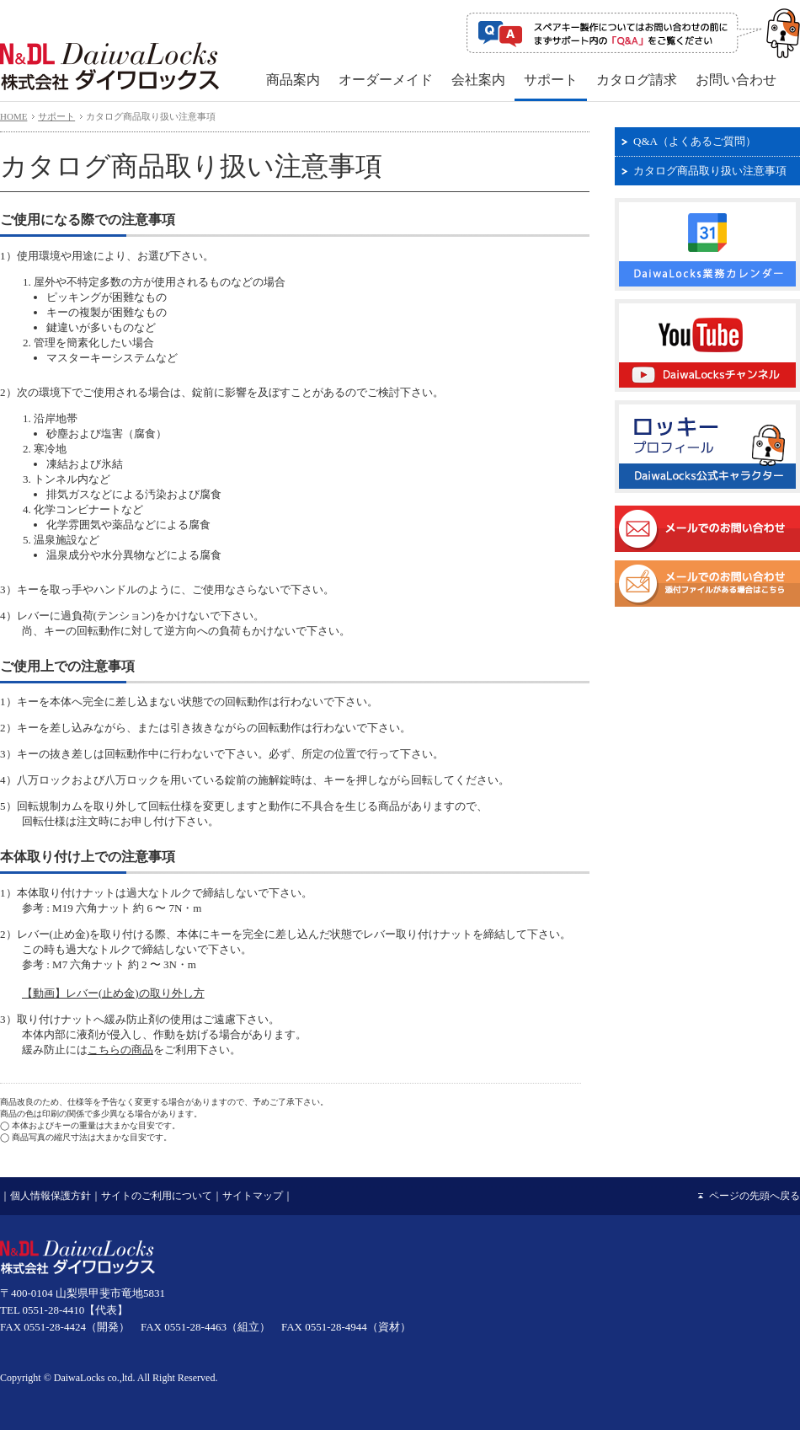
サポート (551, 79)
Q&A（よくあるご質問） (694, 141)
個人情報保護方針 (50, 1196)
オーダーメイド (386, 79)
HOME (13, 116)
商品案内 (293, 79)
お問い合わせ (736, 79)
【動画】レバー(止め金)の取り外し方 (113, 993)
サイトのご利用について (156, 1196)
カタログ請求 (636, 79)
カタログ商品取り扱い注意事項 (710, 170)
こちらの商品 (120, 1049)
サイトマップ (252, 1196)
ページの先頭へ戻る (754, 1196)
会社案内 (478, 79)
